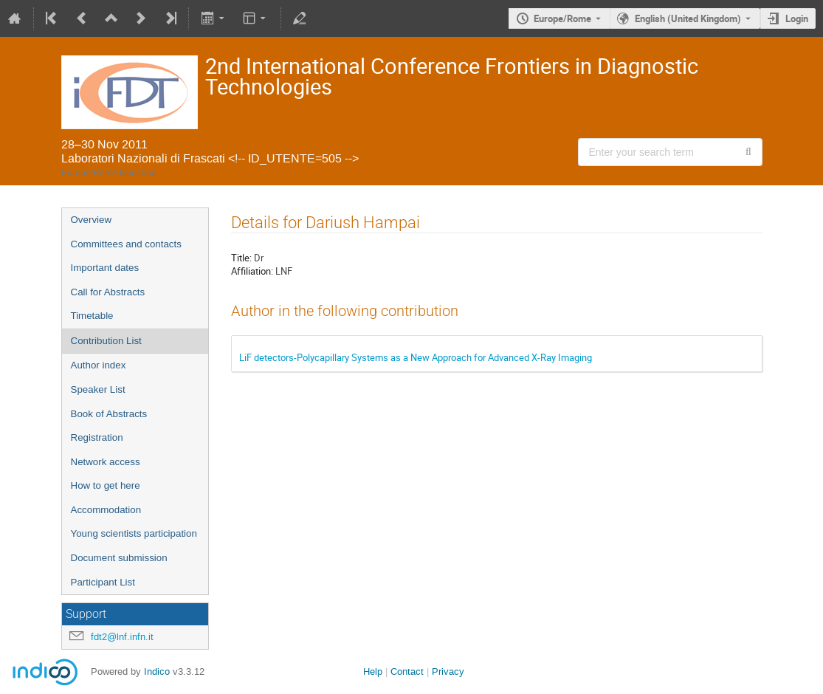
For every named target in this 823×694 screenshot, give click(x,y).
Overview (91, 219)
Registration (97, 437)
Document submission (119, 557)
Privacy (448, 671)
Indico (157, 671)
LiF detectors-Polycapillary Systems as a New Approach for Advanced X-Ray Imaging (415, 357)
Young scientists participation (134, 533)
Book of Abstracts (109, 413)
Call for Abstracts (108, 292)
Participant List (103, 582)
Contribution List (106, 340)
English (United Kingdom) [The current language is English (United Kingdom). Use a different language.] (688, 18)
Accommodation (106, 509)
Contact (407, 671)
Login (796, 18)
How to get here (105, 485)
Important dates (105, 267)
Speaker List (98, 389)
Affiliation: (252, 271)
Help (372, 671)
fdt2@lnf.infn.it (122, 637)
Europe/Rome (562, 18)
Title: (241, 257)
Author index (98, 365)
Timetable (92, 315)
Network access (105, 461)
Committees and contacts (126, 244)
